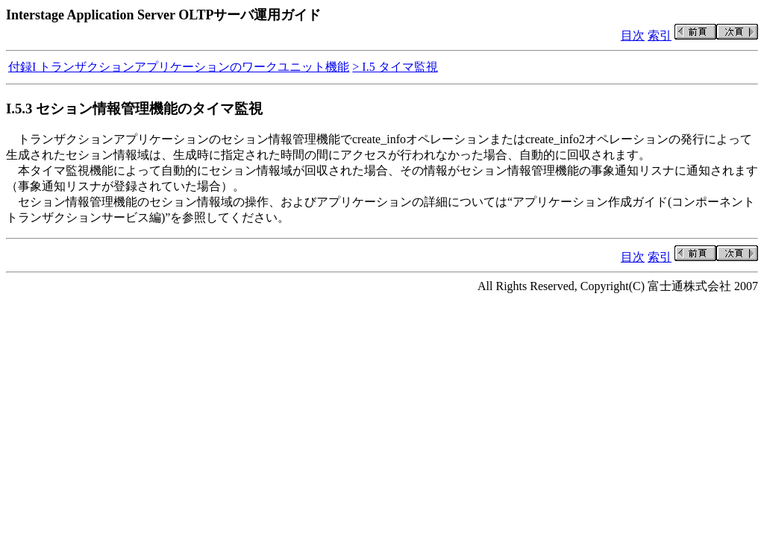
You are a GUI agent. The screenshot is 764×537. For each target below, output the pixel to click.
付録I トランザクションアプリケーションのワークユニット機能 (178, 66)
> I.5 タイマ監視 (394, 66)
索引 (659, 35)
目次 (633, 35)
